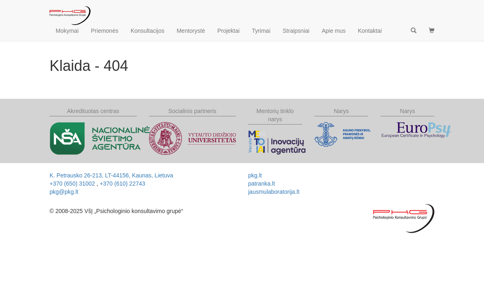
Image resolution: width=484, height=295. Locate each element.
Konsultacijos (148, 30)
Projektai (228, 30)
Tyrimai (261, 30)
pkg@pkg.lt (64, 191)
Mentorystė (190, 30)
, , (111, 175)
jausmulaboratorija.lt (273, 191)
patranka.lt (261, 183)
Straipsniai (296, 30)
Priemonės (104, 30)
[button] (432, 30)
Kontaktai (370, 30)
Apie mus (334, 30)
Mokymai (67, 30)
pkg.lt (255, 175)
